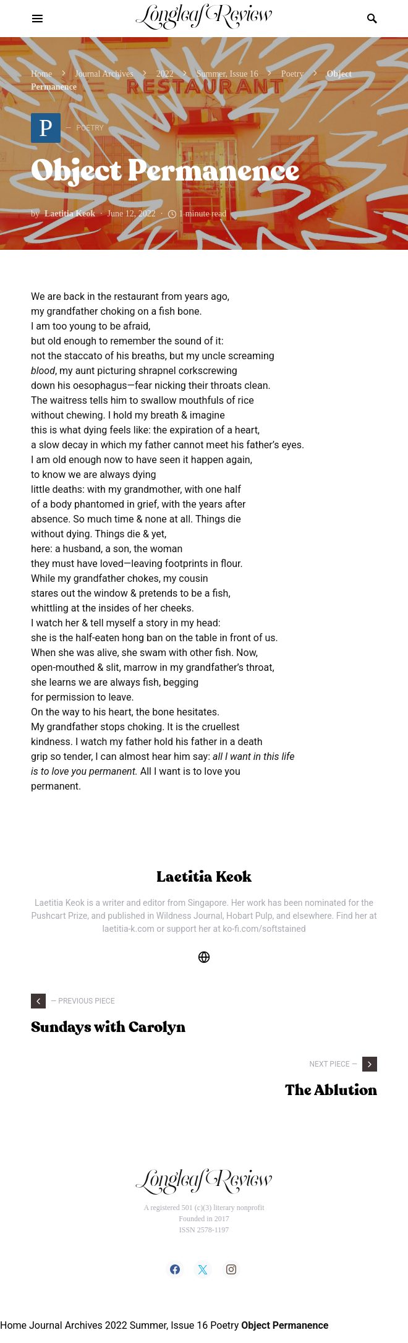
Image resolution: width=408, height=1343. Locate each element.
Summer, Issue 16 (227, 74)
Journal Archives (104, 74)
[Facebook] (175, 1269)
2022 (165, 74)
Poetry (292, 74)
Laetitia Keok (70, 213)
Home (41, 74)
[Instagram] (231, 1269)
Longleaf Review (204, 18)
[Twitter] (202, 1269)
